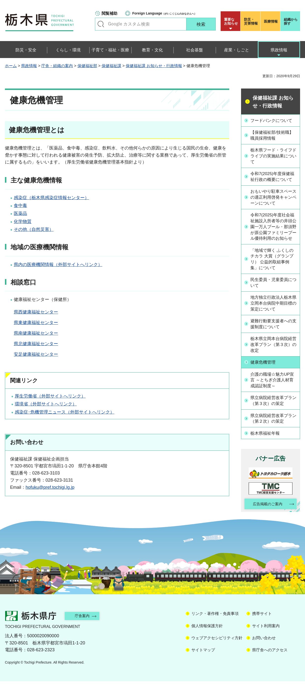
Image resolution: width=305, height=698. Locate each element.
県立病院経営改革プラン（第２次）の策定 (273, 434)
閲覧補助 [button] (109, 13)
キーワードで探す (101, 24)
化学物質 (22, 221)
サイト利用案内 (266, 642)
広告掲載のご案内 (266, 520)
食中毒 (20, 205)
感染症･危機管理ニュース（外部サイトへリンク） (64, 412)
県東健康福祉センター (36, 322)
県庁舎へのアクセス (270, 667)
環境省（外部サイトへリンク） (46, 403)
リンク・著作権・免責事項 (215, 630)
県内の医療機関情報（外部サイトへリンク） (58, 264)
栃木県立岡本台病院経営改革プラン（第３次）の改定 (273, 360)
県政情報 (29, 66)
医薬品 (20, 213)
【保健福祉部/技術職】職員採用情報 (274, 135)
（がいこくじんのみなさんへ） (164, 13)
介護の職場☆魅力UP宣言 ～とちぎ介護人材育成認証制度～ (274, 395)
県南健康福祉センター (36, 333)
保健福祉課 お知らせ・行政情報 (154, 66)
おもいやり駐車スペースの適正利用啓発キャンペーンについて (273, 203)
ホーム (11, 66)
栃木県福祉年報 (266, 449)
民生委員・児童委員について (273, 297)
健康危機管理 (264, 377)
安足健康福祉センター (36, 354)
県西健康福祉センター (36, 312)
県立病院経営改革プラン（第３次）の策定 (273, 416)
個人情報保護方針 (207, 642)
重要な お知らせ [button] (231, 21)
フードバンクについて (273, 120)
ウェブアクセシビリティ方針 (217, 655)
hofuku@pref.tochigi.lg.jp (50, 487)
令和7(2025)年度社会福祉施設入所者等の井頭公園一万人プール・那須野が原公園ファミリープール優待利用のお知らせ (273, 237)
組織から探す (291, 21)
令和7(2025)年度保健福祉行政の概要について (273, 179)
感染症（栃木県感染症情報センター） (51, 197)
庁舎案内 (85, 632)
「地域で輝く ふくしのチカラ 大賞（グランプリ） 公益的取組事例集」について (274, 273)
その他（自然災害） (34, 229)
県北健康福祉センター (36, 343)
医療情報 (271, 21)
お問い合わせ (264, 655)
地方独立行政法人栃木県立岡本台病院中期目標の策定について (273, 318)
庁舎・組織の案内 (57, 66)
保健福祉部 (87, 66)
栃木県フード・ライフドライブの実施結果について (273, 155)
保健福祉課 (111, 66)
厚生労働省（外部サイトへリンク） (50, 396)
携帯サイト (262, 630)
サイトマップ (203, 667)
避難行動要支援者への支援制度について (273, 339)
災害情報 (251, 21)
